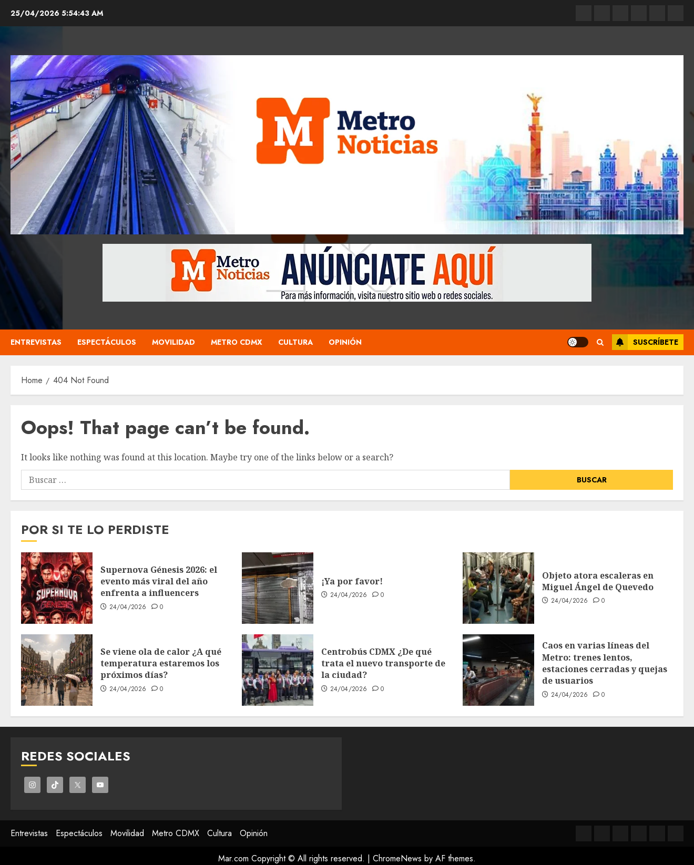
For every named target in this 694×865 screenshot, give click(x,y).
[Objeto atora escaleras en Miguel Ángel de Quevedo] (498, 588)
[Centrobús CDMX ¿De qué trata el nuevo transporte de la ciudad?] (277, 670)
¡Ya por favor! (352, 581)
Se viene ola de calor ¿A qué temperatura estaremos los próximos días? (160, 663)
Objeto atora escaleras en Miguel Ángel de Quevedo (598, 581)
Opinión (345, 342)
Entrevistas (36, 342)
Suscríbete (645, 342)
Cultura (295, 342)
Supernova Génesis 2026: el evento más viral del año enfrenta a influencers (158, 581)
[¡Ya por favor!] (277, 588)
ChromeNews (397, 858)
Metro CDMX (236, 342)
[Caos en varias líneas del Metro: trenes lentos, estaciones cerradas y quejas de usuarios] (498, 670)
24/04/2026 (128, 607)
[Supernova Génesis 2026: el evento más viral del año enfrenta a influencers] (57, 588)
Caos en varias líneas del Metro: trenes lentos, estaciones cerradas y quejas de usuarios (604, 663)
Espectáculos (106, 342)
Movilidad (173, 342)
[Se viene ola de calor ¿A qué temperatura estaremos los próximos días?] (57, 670)
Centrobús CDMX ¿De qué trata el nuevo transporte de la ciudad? (383, 663)
